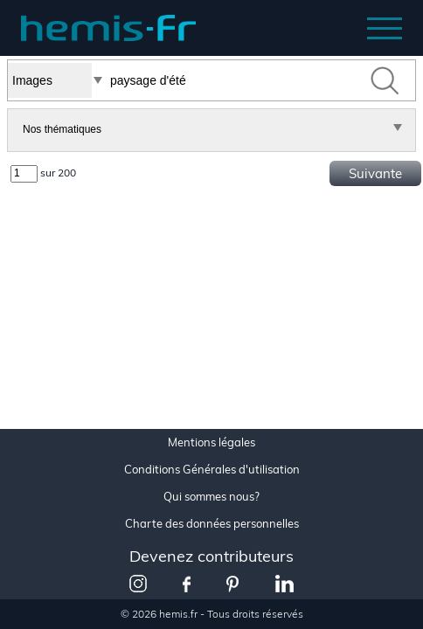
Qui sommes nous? (211, 496)
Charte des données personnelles (212, 523)
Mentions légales (211, 442)
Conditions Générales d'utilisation (212, 469)
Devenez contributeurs (211, 556)
